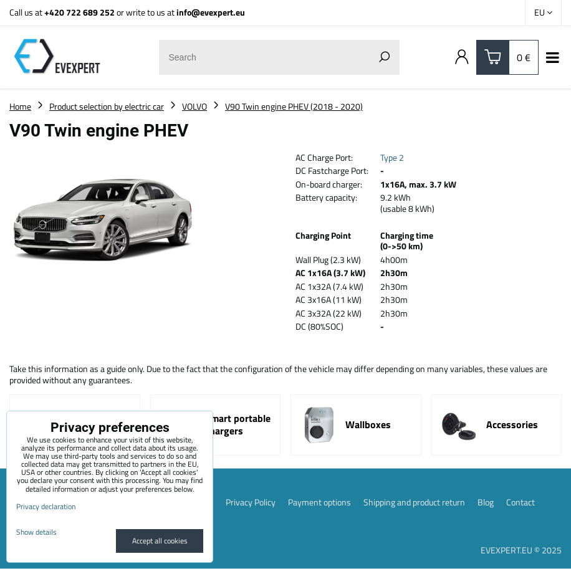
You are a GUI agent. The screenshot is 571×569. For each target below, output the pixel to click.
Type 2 (392, 157)
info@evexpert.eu (210, 12)
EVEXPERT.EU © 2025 (521, 550)
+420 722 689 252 (79, 12)
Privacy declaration (45, 506)
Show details (36, 532)
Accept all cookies (160, 541)
